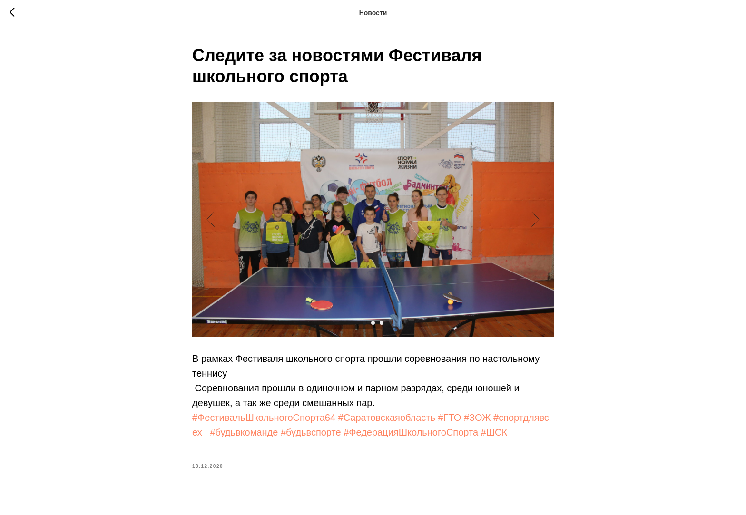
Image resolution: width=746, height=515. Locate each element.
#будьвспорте (311, 432)
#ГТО (449, 417)
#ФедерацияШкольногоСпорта (411, 432)
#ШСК (494, 432)
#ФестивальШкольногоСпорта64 (263, 417)
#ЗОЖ (477, 417)
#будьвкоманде (244, 432)
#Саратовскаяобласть (386, 417)
